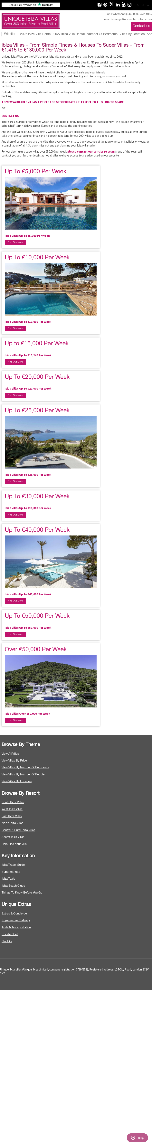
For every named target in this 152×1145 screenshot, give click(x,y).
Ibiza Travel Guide (13, 864)
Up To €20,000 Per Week (37, 377)
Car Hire (7, 941)
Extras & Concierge (14, 913)
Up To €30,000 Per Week (37, 497)
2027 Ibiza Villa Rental (69, 34)
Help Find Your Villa (14, 844)
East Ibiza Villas (12, 816)
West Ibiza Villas (12, 809)
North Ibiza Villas (12, 823)
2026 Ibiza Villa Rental (36, 34)
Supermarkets (11, 871)
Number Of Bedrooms (102, 34)
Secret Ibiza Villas (13, 837)
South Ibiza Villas (13, 802)
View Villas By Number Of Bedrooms (25, 767)
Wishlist (9, 34)
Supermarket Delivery (16, 920)
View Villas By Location (17, 781)
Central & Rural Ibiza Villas (18, 830)
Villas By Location (132, 34)
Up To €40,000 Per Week (37, 530)
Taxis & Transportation (16, 927)
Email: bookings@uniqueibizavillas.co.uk (127, 19)
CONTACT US (10, 116)
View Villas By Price (14, 760)
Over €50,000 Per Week (36, 650)
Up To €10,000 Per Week (37, 258)
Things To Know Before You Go (22, 892)
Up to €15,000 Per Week (37, 344)
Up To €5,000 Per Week (35, 172)
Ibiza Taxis (8, 878)
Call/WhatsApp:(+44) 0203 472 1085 (129, 14)
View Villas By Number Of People (23, 774)
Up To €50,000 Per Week (37, 616)
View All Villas (10, 753)
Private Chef (10, 934)
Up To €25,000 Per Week (37, 411)
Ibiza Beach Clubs (13, 885)
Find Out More (15, 242)
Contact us (141, 26)
